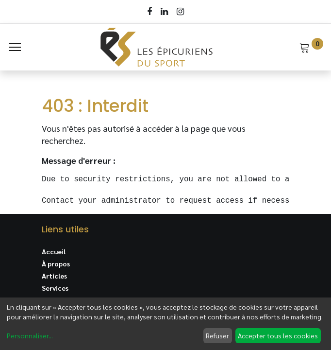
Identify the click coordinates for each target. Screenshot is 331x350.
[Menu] (15, 47)
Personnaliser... (30, 335)
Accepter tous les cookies (278, 335)
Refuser (217, 335)
